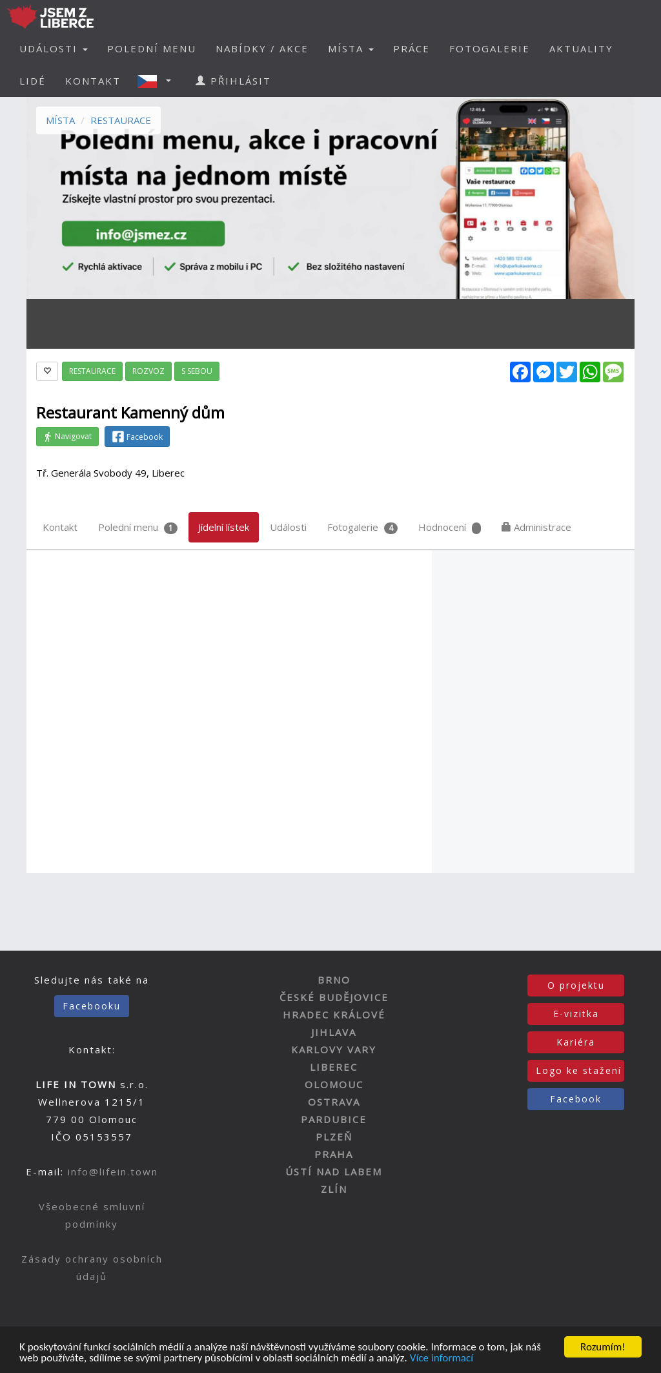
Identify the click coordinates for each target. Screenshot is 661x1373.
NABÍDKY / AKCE (262, 48)
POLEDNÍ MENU (151, 48)
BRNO (334, 979)
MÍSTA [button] (351, 48)
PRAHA (333, 1154)
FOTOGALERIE (489, 48)
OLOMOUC (334, 1084)
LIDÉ (32, 80)
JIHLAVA (333, 1032)
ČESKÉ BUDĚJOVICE (334, 997)
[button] (158, 81)
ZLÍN (334, 1188)
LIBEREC (334, 1066)
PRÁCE (411, 48)
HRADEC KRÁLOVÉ (334, 1014)
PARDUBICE (334, 1119)
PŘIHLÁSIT (233, 80)
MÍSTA (60, 120)
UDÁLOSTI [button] (53, 48)
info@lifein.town (113, 1171)
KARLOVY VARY (333, 1049)
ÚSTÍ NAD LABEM (333, 1171)
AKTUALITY (581, 48)
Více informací (441, 1359)
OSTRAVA (334, 1101)
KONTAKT (93, 80)
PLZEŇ (334, 1136)
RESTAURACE (120, 120)
